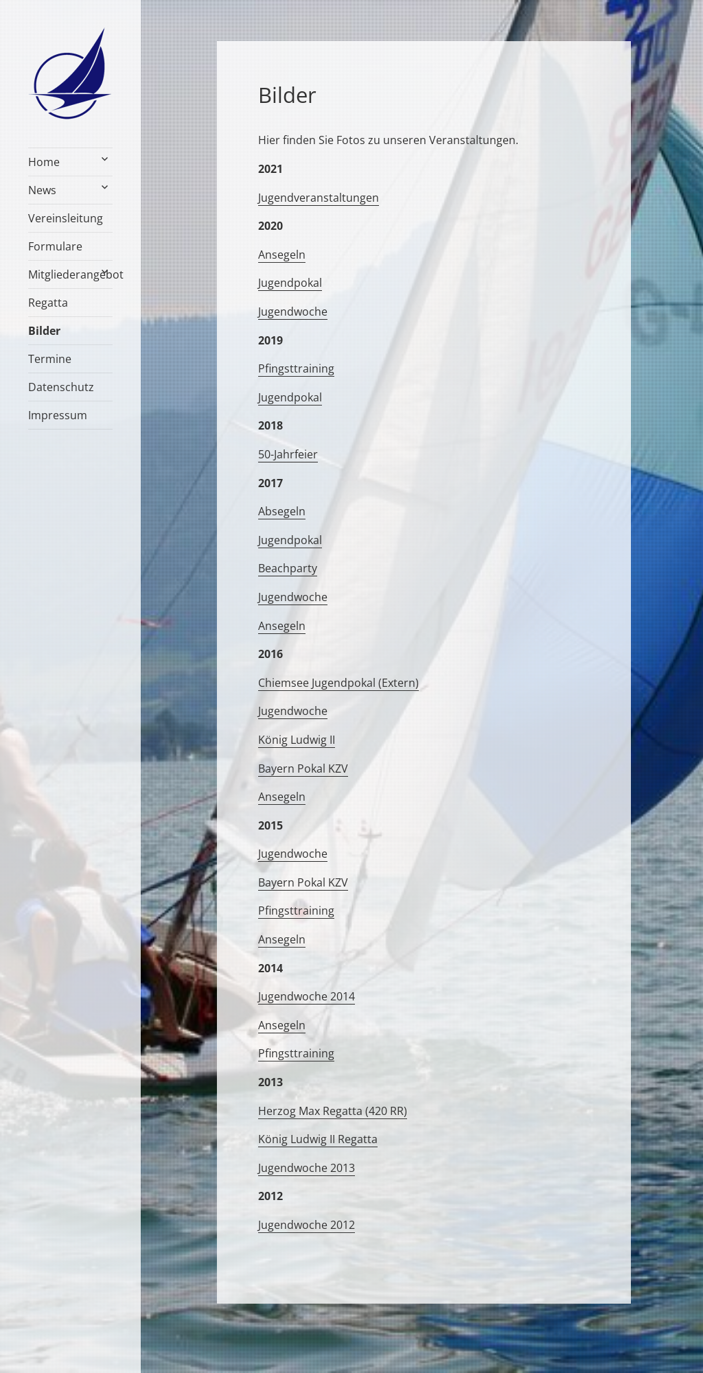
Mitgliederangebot (70, 274)
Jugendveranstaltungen (318, 197)
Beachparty (287, 568)
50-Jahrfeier (288, 454)
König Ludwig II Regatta (318, 1139)
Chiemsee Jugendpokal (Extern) (338, 682)
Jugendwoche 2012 (306, 1224)
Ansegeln (282, 254)
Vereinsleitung (65, 218)
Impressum (57, 415)
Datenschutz (61, 387)
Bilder (44, 330)
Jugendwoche (292, 311)
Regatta (48, 302)
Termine (49, 358)
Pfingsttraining (296, 368)
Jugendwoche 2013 (306, 1167)
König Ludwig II (296, 739)
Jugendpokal (290, 282)
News (42, 190)
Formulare (55, 246)
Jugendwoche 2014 (306, 996)
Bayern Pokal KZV (303, 768)
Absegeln (282, 511)
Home (44, 161)
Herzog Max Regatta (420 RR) (332, 1110)
